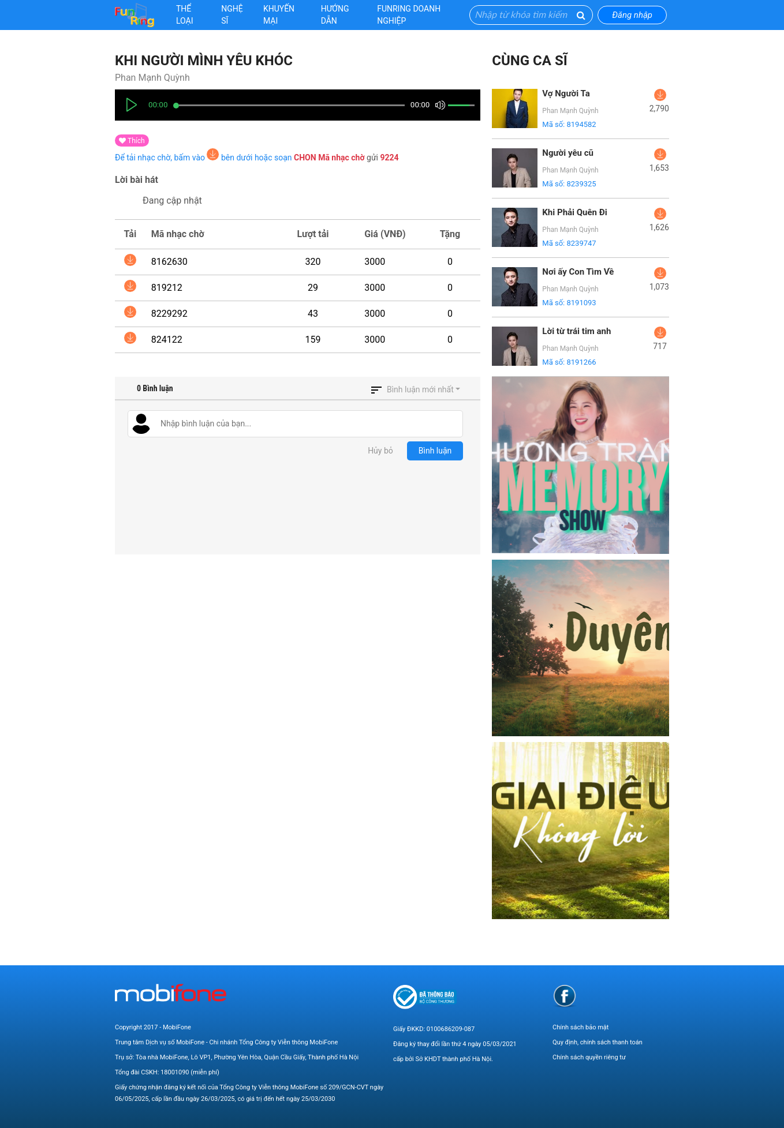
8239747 (581, 243)
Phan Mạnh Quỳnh (152, 77)
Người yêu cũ (567, 153)
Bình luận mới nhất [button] (420, 389)
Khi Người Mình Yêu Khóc (204, 61)
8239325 (581, 183)
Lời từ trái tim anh (576, 331)
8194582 (581, 124)
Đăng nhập (632, 15)
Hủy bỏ (380, 450)
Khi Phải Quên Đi (574, 212)
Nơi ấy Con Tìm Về (578, 272)
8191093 (581, 302)
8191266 (581, 362)
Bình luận (435, 450)
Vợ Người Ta (565, 93)
